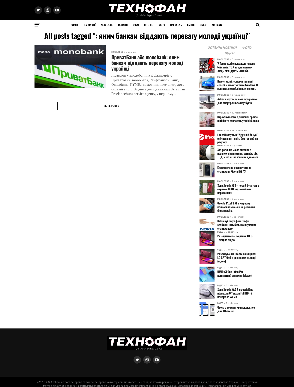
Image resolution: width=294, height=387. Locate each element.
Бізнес (191, 25)
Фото (162, 25)
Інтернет (149, 25)
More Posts (111, 105)
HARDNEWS (176, 25)
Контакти (217, 25)
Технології (89, 25)
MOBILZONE (107, 25)
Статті (74, 25)
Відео (203, 25)
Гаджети (123, 25)
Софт (136, 25)
